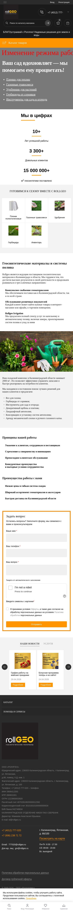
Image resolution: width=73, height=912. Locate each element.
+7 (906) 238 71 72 (12, 835)
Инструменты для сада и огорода (26, 99)
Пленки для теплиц (18, 79)
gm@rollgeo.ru (21, 848)
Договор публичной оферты (17, 879)
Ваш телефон (13, 546)
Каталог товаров (14, 42)
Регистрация (64, 2)
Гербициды (13, 242)
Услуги (48, 643)
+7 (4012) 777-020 (11, 830)
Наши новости (29, 643)
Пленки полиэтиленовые (13, 217)
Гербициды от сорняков (20, 94)
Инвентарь (36, 242)
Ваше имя (11, 531)
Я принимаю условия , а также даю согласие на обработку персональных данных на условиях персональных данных (36, 612)
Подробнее (18, 685)
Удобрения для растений (21, 89)
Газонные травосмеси (19, 84)
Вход (52, 2)
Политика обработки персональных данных (25, 873)
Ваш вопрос (12, 562)
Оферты (35, 609)
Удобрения (59, 217)
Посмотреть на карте (52, 838)
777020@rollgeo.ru (17, 844)
